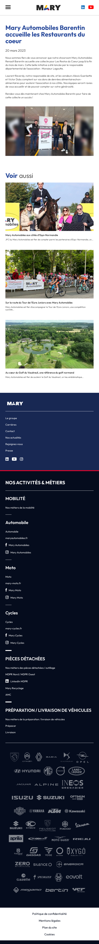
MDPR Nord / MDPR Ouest (20, 674)
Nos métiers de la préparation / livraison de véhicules (35, 719)
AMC (8, 694)
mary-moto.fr (13, 583)
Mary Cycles (13, 635)
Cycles (9, 622)
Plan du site (49, 927)
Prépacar (10, 725)
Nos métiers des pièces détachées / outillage (30, 667)
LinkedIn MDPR (16, 681)
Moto (8, 576)
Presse (9, 450)
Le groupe (11, 418)
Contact (10, 431)
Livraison (10, 732)
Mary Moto (13, 590)
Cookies (49, 934)
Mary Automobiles (17, 545)
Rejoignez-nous (14, 444)
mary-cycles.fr (13, 628)
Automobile (11, 531)
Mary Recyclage (14, 688)
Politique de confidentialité (49, 913)
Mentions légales (49, 920)
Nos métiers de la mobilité (19, 507)
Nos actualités (13, 437)
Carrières (10, 424)
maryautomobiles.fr (16, 538)
